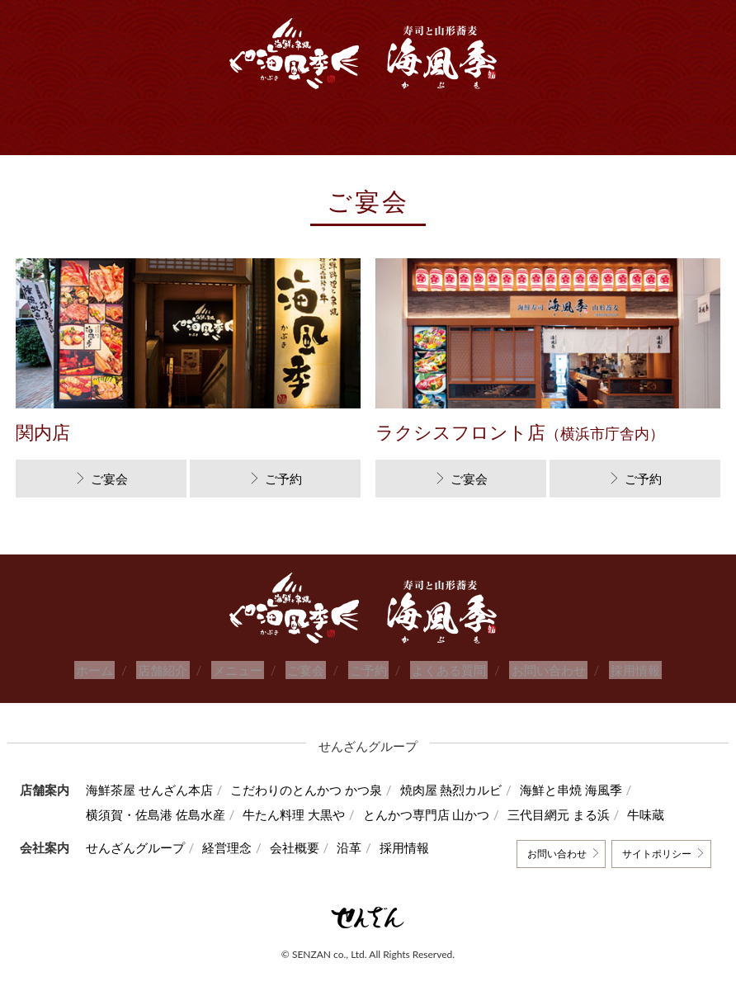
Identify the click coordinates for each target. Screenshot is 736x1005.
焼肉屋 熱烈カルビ (464, 789)
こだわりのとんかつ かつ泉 (313, 789)
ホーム (111, 670)
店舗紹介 (175, 670)
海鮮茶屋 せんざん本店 (149, 789)
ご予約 (283, 478)
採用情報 (619, 670)
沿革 (369, 847)
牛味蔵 (672, 814)
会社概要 (308, 847)
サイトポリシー (653, 853)
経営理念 (234, 847)
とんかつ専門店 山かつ (439, 814)
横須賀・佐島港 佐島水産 (155, 814)
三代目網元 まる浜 (579, 814)
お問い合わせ (536, 670)
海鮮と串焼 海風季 (591, 789)
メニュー (245, 670)
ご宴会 (109, 478)
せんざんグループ (135, 847)
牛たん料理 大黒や (301, 814)
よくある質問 (441, 670)
